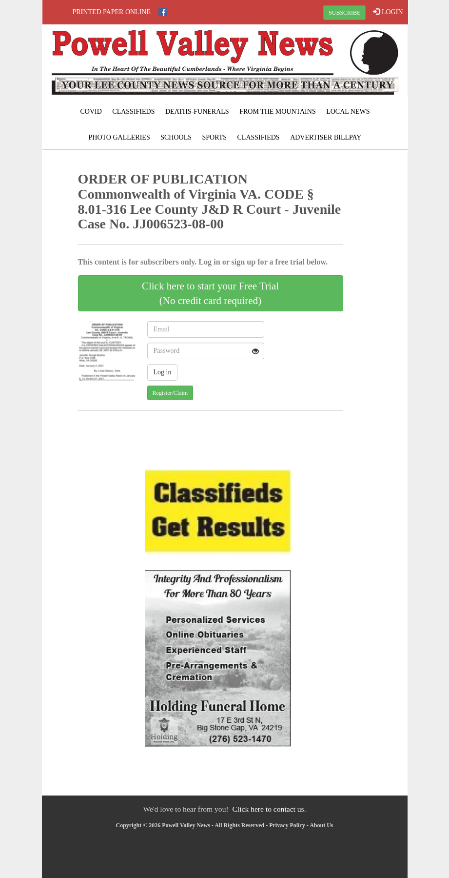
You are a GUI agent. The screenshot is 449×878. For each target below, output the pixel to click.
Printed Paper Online (112, 12)
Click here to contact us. (269, 809)
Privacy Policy (287, 825)
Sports (214, 137)
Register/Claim (170, 392)
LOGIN (388, 12)
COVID (90, 111)
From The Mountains (277, 111)
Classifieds (133, 111)
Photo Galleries (119, 137)
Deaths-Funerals (197, 111)
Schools (176, 137)
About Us (321, 825)
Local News (348, 111)
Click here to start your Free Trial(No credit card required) (210, 293)
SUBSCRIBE (344, 12)
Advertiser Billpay (325, 137)
